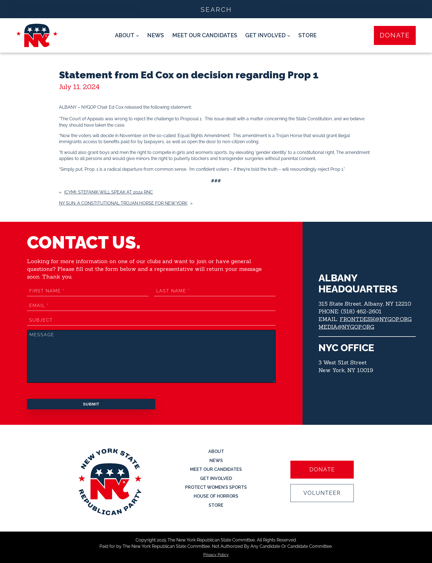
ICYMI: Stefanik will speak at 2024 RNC (108, 192)
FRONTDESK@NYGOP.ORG (376, 319)
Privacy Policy (216, 555)
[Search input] (216, 9)
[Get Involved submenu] (267, 35)
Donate (395, 35)
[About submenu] (127, 35)
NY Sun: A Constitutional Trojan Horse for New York (123, 203)
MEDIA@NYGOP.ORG (346, 326)
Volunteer (322, 493)
